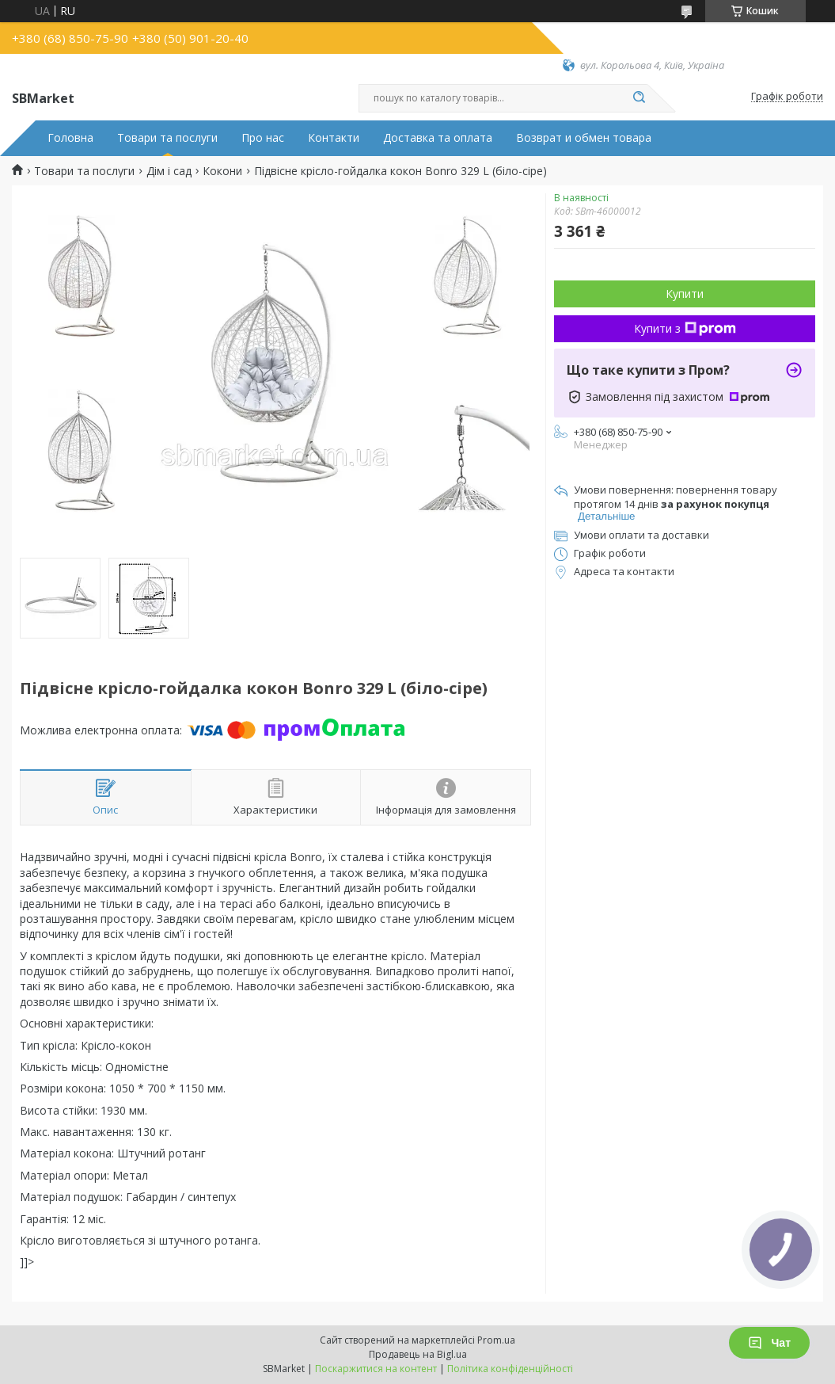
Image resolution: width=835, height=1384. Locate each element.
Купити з (685, 328)
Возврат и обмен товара (583, 137)
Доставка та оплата (437, 137)
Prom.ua (496, 1340)
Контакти (333, 137)
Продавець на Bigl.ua (418, 1354)
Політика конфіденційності (510, 1368)
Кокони (222, 171)
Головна (70, 137)
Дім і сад (169, 171)
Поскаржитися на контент (376, 1368)
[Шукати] (639, 98)
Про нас (262, 137)
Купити (685, 293)
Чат (769, 1343)
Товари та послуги (167, 137)
